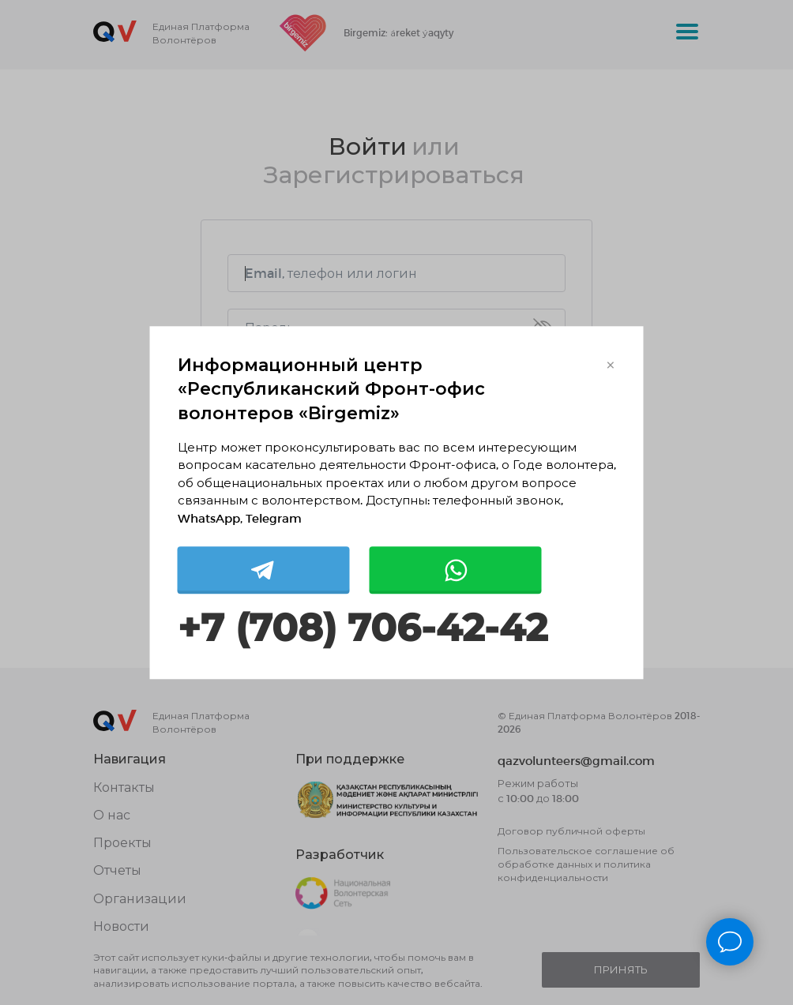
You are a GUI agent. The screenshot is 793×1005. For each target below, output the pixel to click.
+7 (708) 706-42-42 (362, 628)
